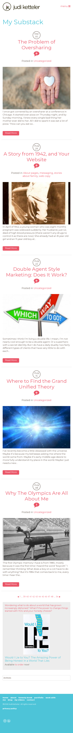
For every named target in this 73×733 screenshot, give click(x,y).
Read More (11, 133)
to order (19, 664)
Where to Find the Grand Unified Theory (37, 384)
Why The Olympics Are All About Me (36, 496)
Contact (31, 700)
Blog (10, 700)
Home (5, 698)
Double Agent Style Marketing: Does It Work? (36, 272)
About (13, 698)
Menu (65, 6)
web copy (44, 176)
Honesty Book (25, 698)
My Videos (19, 700)
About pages (30, 173)
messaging (46, 173)
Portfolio (38, 698)
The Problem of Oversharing (36, 44)
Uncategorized (42, 61)
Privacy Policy (10, 708)
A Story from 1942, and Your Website (37, 156)
